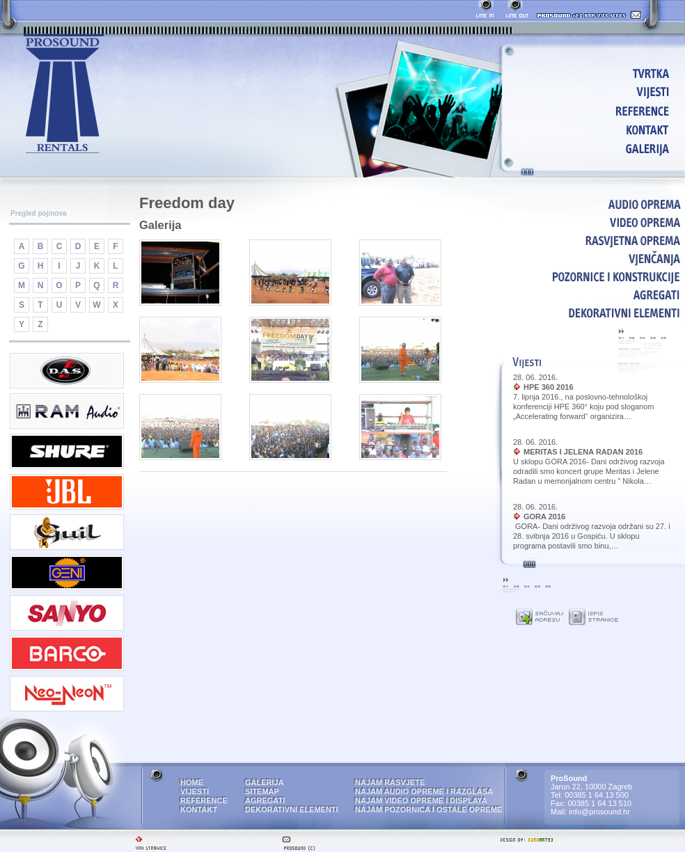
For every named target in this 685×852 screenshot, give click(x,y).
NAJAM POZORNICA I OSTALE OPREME (428, 809)
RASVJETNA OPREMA (593, 240)
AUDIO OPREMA (593, 204)
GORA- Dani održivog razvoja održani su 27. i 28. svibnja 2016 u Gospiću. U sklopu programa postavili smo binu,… (591, 536)
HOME (596, 72)
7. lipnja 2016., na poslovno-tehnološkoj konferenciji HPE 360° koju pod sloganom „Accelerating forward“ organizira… (583, 406)
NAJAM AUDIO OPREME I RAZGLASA (424, 791)
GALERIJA (596, 148)
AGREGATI (593, 294)
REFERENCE (596, 110)
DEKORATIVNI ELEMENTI (593, 312)
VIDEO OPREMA (593, 222)
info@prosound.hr (599, 811)
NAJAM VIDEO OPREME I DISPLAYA (421, 800)
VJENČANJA (593, 258)
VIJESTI (596, 91)
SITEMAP (262, 791)
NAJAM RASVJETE (390, 782)
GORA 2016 (544, 516)
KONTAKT (596, 129)
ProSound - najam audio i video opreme (64, 94)
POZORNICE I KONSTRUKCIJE (593, 276)
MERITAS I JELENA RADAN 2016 (583, 452)
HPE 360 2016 (548, 387)
